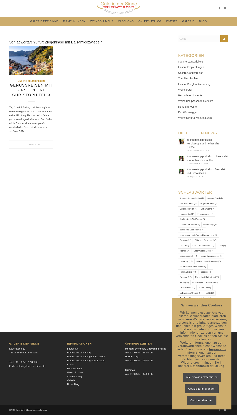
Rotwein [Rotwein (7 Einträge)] (197, 282)
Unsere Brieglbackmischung (194, 84)
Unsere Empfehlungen (191, 67)
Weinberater (185, 89)
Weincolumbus (75, 372)
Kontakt (71, 364)
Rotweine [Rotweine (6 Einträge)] (212, 282)
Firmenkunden (75, 368)
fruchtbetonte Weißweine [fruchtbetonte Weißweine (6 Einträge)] (192, 219)
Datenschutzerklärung (79, 352)
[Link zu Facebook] (219, 8)
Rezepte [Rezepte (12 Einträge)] (186, 277)
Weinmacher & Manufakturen (195, 117)
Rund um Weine (187, 106)
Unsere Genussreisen (31, 81)
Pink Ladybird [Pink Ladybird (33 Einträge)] (188, 272)
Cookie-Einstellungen (201, 388)
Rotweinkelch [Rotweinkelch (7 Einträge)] (187, 287)
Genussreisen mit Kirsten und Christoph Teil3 (31, 90)
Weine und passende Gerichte (195, 100)
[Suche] (203, 38)
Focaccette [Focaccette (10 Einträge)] (187, 214)
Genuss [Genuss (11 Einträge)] (185, 240)
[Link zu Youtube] (225, 8)
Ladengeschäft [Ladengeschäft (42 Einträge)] (188, 256)
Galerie (71, 380)
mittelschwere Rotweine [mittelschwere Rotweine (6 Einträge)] (208, 261)
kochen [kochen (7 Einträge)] (184, 251)
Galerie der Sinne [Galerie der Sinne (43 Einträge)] (190, 224)
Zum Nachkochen (188, 78)
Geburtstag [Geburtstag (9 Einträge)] (210, 224)
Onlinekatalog (74, 376)
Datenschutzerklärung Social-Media (86, 360)
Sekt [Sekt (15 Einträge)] (210, 293)
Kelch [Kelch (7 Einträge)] (222, 245)
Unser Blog (73, 384)
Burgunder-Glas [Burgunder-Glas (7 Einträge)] (208, 203)
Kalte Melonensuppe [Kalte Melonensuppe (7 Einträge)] (203, 245)
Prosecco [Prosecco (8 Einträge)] (205, 272)
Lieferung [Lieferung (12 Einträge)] (186, 261)
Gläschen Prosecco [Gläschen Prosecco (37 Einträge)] (205, 240)
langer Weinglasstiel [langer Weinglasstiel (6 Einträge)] (211, 256)
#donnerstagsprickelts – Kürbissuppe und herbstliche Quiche (202, 143)
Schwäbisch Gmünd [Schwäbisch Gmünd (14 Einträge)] (191, 293)
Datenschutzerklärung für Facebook (86, 356)
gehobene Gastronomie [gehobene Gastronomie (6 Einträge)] (192, 230)
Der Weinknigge (187, 112)
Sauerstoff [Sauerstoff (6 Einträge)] (204, 287)
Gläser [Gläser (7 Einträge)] (184, 245)
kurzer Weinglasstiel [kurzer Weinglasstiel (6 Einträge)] (203, 251)
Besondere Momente (190, 95)
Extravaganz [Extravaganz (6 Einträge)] (208, 209)
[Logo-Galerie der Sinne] (118, 8)
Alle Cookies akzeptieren (202, 377)
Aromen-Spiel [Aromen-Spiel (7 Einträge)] (215, 198)
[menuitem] (44, 21)
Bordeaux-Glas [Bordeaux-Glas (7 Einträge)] (188, 203)
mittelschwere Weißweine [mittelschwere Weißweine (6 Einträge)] (193, 266)
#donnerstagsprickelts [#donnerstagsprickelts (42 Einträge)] (192, 198)
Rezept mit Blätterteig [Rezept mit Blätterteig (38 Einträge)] (207, 277)
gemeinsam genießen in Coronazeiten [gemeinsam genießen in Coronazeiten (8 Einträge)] (198, 235)
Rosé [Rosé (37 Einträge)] (184, 282)
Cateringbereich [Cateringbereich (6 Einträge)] (188, 209)
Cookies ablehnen (201, 400)
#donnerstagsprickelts (190, 61)
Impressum (73, 348)
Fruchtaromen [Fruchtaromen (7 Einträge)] (205, 214)
